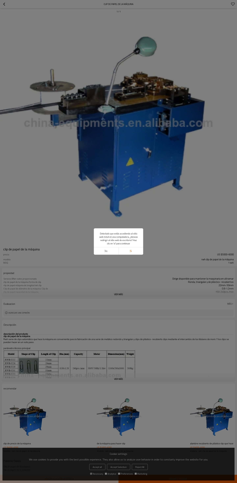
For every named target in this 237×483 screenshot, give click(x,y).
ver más (118, 294)
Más (229, 303)
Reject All (139, 467)
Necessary (96, 473)
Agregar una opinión (19, 312)
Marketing (141, 473)
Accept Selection (118, 467)
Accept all (97, 467)
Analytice (110, 473)
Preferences (125, 473)
